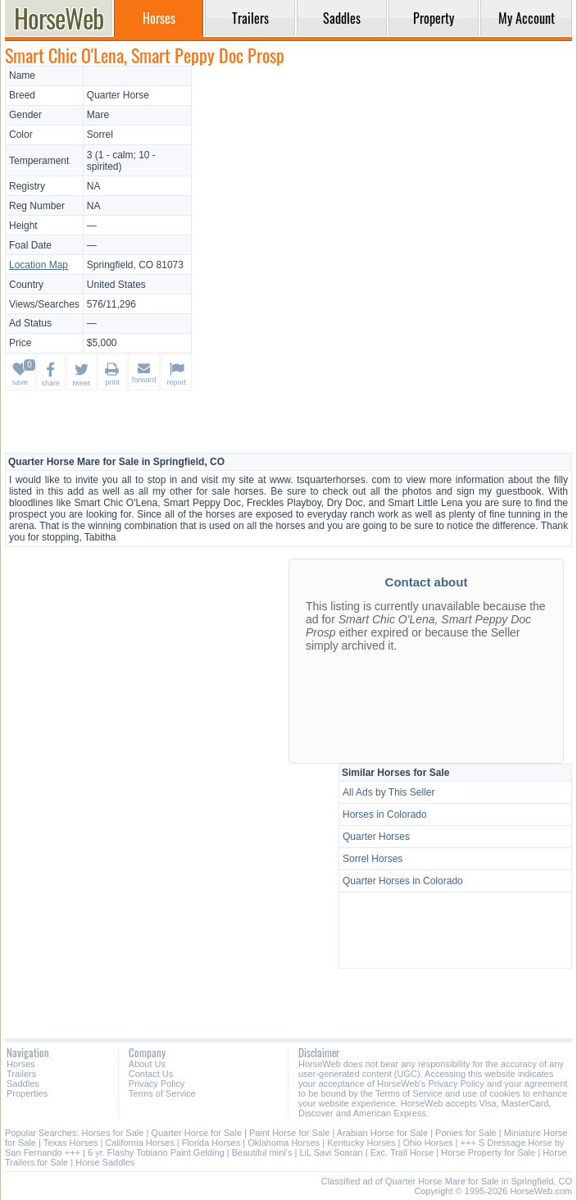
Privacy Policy (156, 1083)
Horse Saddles (104, 1162)
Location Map (38, 265)
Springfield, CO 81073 (135, 265)
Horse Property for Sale (488, 1152)
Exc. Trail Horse (402, 1152)
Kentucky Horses (361, 1143)
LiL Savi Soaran (330, 1152)
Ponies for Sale (466, 1133)
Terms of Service (162, 1093)
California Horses (139, 1143)
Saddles (23, 1083)
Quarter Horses (376, 836)
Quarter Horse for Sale (196, 1133)
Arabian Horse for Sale (382, 1133)
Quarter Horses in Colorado (403, 881)
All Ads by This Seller (389, 792)
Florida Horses (211, 1143)
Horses (21, 1064)
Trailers (21, 1074)
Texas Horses (70, 1143)
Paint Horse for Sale (289, 1133)
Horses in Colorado (385, 814)
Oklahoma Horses (284, 1143)
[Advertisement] (384, 180)
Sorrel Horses (372, 859)
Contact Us (151, 1074)
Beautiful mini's (262, 1152)
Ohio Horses (427, 1143)
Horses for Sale (113, 1133)
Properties (27, 1093)
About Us (147, 1064)
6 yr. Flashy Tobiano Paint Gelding (156, 1152)
